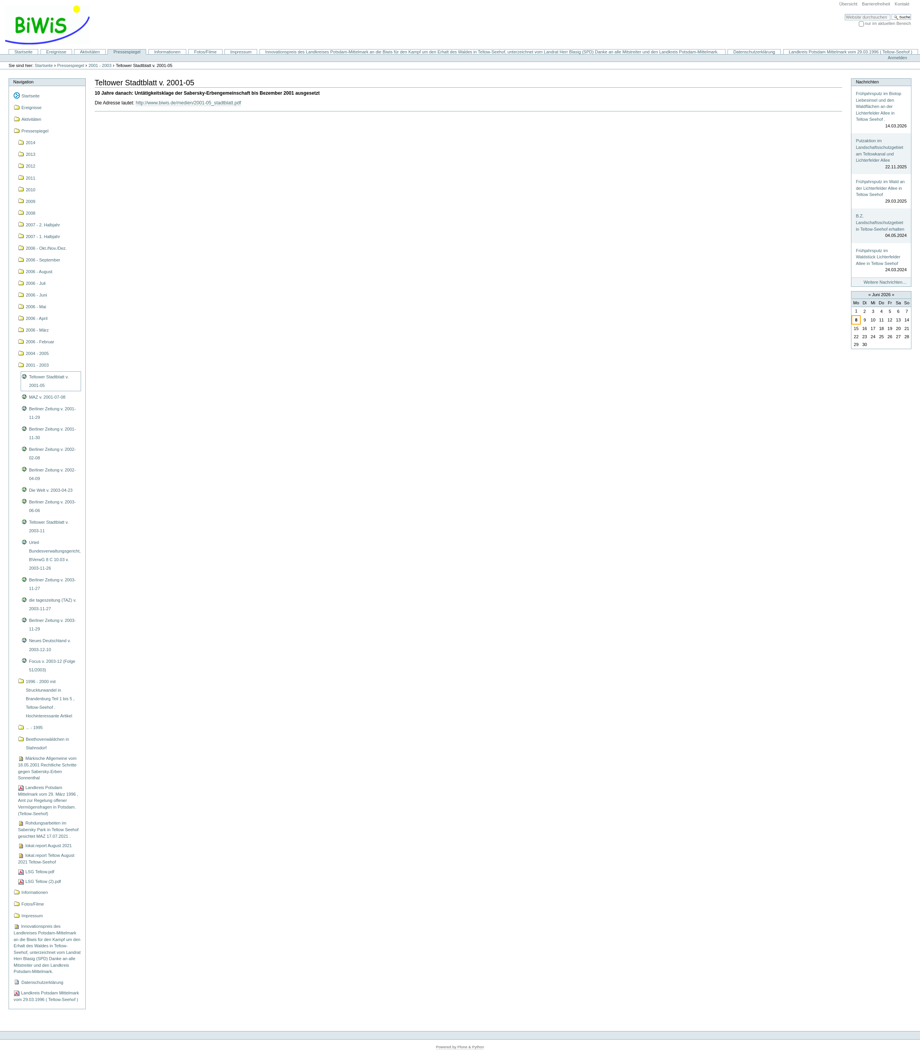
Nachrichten (867, 81)
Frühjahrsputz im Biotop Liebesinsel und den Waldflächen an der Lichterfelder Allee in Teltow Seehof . (878, 106)
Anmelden (897, 57)
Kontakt (902, 4)
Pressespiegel (126, 51)
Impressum (241, 51)
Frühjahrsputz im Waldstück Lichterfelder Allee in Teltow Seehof (878, 257)
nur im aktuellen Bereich (888, 23)
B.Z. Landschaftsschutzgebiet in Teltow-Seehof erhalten (880, 222)
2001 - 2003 (99, 65)
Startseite (23, 51)
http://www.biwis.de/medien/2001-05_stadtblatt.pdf (188, 103)
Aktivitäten (90, 51)
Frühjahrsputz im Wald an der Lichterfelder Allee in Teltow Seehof (880, 188)
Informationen (167, 51)
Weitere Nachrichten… (885, 282)
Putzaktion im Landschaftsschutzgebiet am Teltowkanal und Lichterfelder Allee (879, 150)
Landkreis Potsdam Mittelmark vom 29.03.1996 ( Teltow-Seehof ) (850, 51)
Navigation (23, 81)
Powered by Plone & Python (460, 1047)
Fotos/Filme (205, 51)
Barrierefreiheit (876, 4)
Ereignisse (56, 51)
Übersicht (848, 4)
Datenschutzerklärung (754, 51)
